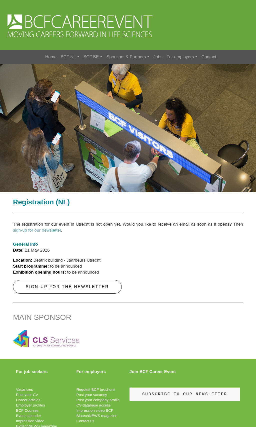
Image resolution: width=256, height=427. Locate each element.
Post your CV (27, 395)
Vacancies (24, 389)
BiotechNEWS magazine (96, 416)
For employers (180, 56)
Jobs (158, 56)
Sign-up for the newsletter (67, 287)
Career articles (28, 400)
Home (51, 56)
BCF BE (91, 56)
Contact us (85, 421)
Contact (209, 56)
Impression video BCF (94, 410)
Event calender (28, 416)
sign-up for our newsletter (37, 230)
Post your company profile (98, 400)
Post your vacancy (91, 395)
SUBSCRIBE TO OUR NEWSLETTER (184, 394)
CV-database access (93, 405)
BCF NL (68, 56)
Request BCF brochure (95, 389)
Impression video (30, 421)
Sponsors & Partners (126, 56)
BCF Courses (27, 410)
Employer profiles (30, 405)
